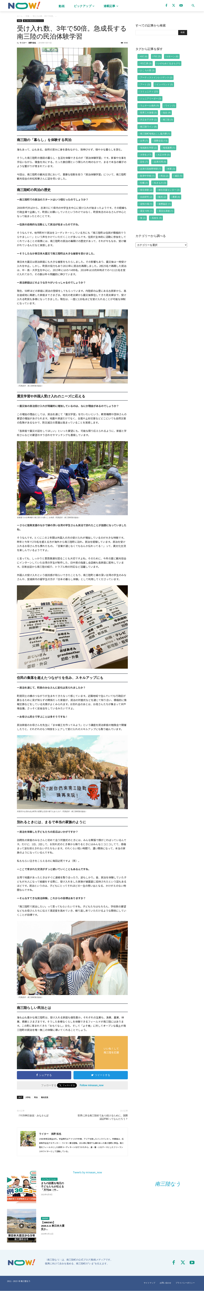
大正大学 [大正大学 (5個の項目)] (163, 154)
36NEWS (45, 1218)
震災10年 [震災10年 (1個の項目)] (146, 210)
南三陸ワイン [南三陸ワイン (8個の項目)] (148, 126)
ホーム (20, 16)
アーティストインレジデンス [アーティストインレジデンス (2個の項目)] (156, 77)
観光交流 (44, 1097)
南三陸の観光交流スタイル (33, 20)
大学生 (28, 1097)
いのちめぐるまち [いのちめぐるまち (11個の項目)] (169, 63)
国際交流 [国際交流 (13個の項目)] (160, 140)
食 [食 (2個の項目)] (143, 217)
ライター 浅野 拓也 (28, 43)
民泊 (36, 1097)
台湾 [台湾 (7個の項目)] (144, 140)
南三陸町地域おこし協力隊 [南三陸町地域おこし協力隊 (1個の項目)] (155, 133)
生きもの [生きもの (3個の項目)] (160, 182)
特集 (27, 16)
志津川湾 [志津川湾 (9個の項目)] (160, 161)
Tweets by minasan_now (87, 1172)
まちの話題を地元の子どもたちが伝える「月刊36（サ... (52, 1186)
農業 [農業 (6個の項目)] (176, 196)
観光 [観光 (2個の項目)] (162, 196)
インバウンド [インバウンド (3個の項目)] (164, 84)
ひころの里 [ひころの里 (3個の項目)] (147, 70)
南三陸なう (168, 1184)
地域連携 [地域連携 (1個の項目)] (169, 147)
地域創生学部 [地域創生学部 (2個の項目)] (148, 147)
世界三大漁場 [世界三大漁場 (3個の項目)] (148, 112)
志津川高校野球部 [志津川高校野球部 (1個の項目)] (150, 168)
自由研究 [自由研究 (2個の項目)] (146, 196)
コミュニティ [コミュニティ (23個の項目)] (149, 91)
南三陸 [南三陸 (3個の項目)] (168, 119)
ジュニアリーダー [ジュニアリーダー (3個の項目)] (150, 98)
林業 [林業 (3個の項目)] (171, 168)
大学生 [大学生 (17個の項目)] (145, 154)
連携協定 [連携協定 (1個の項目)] (164, 203)
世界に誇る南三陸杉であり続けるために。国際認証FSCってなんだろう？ (103, 1117)
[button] (193, 5)
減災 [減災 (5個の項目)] (178, 175)
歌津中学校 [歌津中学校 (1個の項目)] (147, 175)
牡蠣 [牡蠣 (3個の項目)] (144, 182)
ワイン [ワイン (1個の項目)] (170, 105)
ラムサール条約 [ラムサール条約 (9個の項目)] (149, 105)
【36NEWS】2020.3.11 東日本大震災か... (52, 1226)
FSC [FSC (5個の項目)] (157, 56)
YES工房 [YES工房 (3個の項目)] (145, 63)
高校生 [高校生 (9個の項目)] (157, 217)
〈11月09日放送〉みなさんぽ (33, 1115)
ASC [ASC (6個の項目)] (143, 56)
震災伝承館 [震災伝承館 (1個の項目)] (166, 210)
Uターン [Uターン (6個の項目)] (172, 56)
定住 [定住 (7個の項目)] (144, 161)
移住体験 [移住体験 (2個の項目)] (146, 189)
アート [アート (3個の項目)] (145, 84)
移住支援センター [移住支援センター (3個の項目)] (168, 189)
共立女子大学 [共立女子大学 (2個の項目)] (148, 119)
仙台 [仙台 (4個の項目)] (167, 112)
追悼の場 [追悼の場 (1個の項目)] (146, 203)
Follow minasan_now (91, 1085)
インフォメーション (49, 1179)
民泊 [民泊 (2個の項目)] (164, 175)
